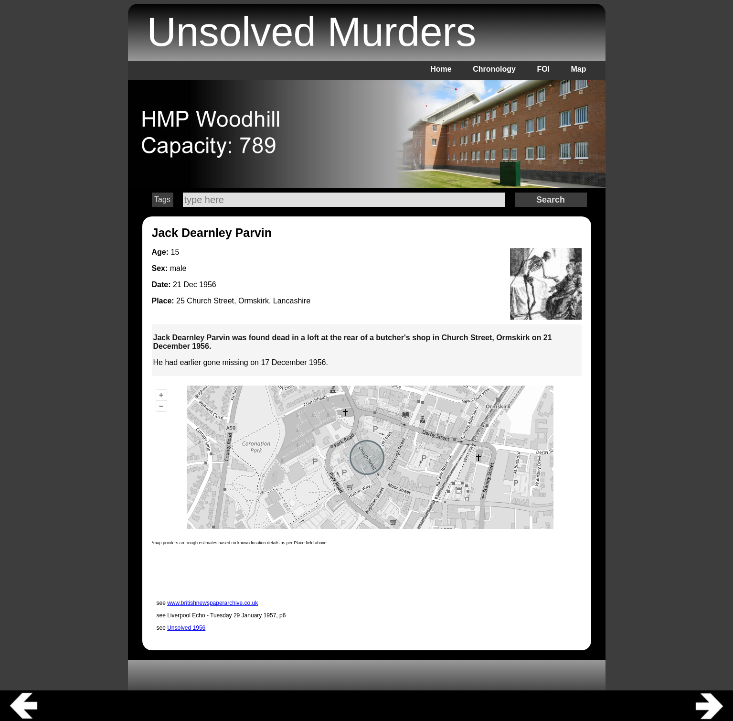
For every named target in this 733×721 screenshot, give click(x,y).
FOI (543, 69)
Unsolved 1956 (186, 627)
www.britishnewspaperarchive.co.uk (212, 603)
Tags (162, 199)
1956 (207, 284)
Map (578, 69)
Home (440, 69)
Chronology (494, 69)
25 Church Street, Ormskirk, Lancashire (243, 301)
